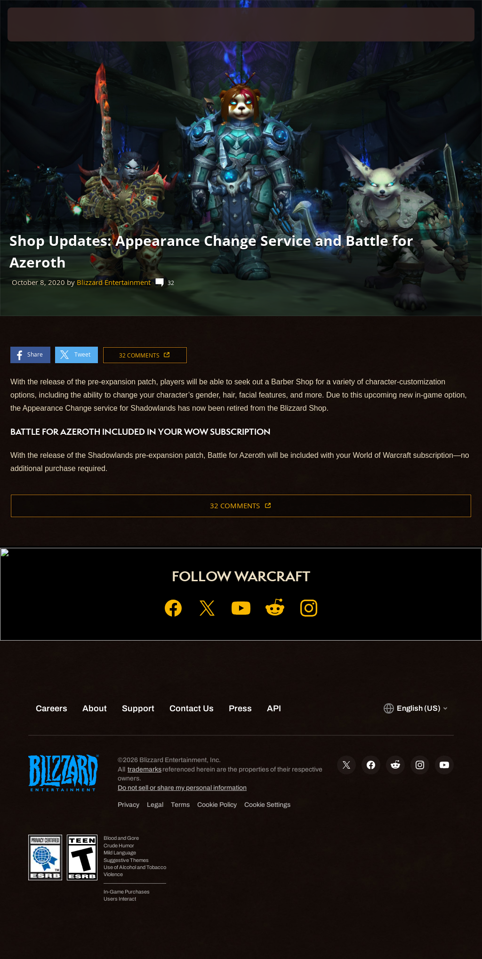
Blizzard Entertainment (114, 282)
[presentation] (36, 24)
